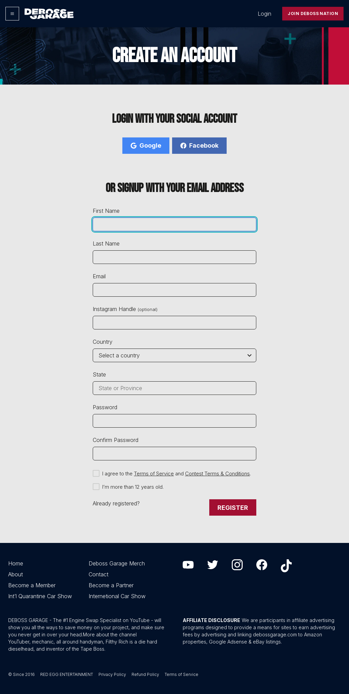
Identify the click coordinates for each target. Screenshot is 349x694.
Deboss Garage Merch (117, 563)
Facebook (199, 145)
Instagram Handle (125, 309)
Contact (98, 574)
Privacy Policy (112, 674)
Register (232, 507)
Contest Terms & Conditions (217, 473)
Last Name (106, 243)
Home (15, 563)
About (15, 574)
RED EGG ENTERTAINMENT (66, 674)
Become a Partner (111, 585)
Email (99, 276)
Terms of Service (154, 473)
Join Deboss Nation (313, 13)
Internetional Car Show (117, 596)
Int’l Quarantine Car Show (40, 596)
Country (102, 341)
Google (146, 145)
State (99, 374)
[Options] (12, 13)
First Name (106, 210)
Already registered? (116, 503)
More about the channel (110, 634)
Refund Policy (145, 674)
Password (105, 407)
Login (264, 13)
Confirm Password (115, 440)
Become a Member (32, 585)
